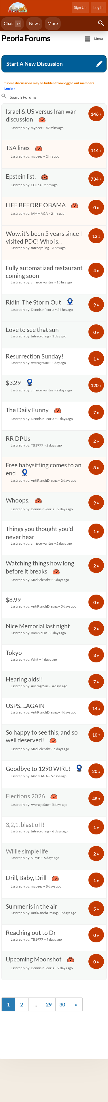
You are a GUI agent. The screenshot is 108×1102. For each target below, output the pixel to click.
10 (96, 734)
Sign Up (80, 7)
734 (96, 179)
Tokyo (44, 656)
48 (96, 798)
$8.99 (44, 603)
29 (49, 1004)
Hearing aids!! (44, 682)
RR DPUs (44, 442)
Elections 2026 (44, 800)
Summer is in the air (44, 910)
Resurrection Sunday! (44, 359)
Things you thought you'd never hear (44, 536)
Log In (98, 7)
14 (96, 708)
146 (96, 114)
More (53, 23)
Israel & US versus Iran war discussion (44, 120)
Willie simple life (44, 854)
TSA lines (44, 152)
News (34, 23)
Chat (12, 23)
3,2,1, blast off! (44, 828)
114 (96, 150)
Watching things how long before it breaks (44, 571)
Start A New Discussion (34, 63)
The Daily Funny (44, 414)
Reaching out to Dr (44, 936)
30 (62, 1004)
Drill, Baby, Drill (44, 882)
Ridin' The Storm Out (44, 305)
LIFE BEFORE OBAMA (44, 209)
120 (96, 385)
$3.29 (44, 386)
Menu (98, 38)
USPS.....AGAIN (44, 709)
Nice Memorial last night (44, 629)
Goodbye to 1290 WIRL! (44, 772)
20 (96, 771)
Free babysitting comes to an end (44, 472)
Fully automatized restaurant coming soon (44, 275)
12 (96, 236)
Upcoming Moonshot (44, 963)
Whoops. (44, 504)
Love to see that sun (44, 333)
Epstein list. (44, 180)
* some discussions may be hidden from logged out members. (50, 86)
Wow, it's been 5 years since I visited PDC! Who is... (44, 241)
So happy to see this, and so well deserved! (44, 740)
